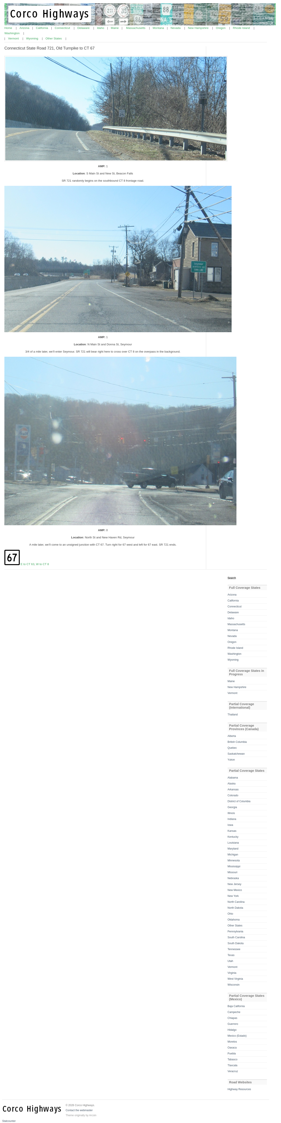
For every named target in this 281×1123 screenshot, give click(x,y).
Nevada (176, 28)
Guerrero (233, 1023)
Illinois (231, 813)
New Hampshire (198, 28)
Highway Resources (239, 1089)
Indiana (232, 819)
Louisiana (233, 842)
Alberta (232, 736)
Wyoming (32, 38)
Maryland (233, 848)
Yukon (231, 759)
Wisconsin (234, 984)
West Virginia (235, 978)
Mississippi (234, 866)
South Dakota (236, 943)
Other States (54, 38)
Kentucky (233, 836)
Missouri (233, 872)
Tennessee (234, 949)
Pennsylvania (235, 931)
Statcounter (9, 1121)
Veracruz (233, 1071)
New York (233, 896)
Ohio (230, 913)
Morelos (232, 1041)
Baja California (236, 1006)
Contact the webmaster (79, 1110)
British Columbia (237, 741)
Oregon (221, 28)
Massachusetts (136, 28)
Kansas (232, 830)
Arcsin (92, 1115)
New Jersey (234, 884)
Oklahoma (234, 919)
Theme (70, 1115)
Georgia (232, 807)
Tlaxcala (233, 1065)
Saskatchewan (236, 753)
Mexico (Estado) (237, 1035)
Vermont (14, 38)
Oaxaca (232, 1047)
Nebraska (233, 878)
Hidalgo (232, 1029)
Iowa (230, 825)
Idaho (101, 28)
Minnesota (234, 860)
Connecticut (63, 28)
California (42, 28)
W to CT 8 (42, 564)
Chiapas (232, 1018)
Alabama (233, 777)
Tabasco (233, 1059)
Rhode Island (242, 28)
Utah (230, 961)
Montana (159, 28)
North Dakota (235, 907)
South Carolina (236, 937)
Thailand (233, 714)
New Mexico (235, 890)
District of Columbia (239, 801)
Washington (12, 33)
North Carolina (236, 901)
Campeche (234, 1012)
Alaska (232, 783)
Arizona (25, 28)
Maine (115, 28)
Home (8, 28)
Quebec (232, 747)
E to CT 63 (27, 564)
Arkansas (233, 789)
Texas (231, 955)
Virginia (232, 972)
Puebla (232, 1053)
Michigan (233, 854)
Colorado (233, 795)
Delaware (83, 28)
